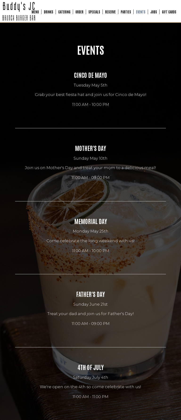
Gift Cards (169, 12)
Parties (126, 12)
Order (79, 12)
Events (140, 12)
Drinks (48, 12)
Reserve (110, 12)
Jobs (153, 12)
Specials (94, 12)
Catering (64, 12)
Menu (35, 12)
